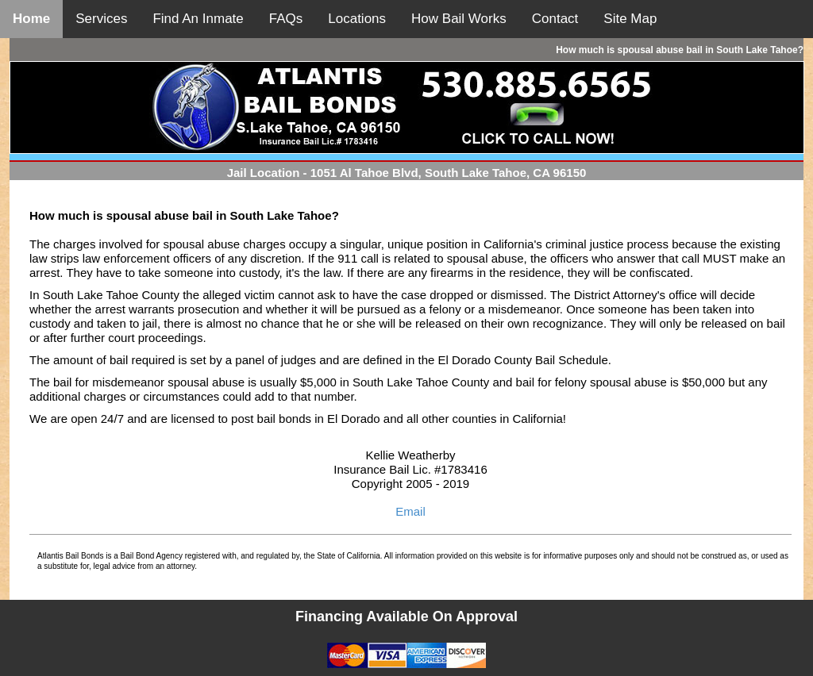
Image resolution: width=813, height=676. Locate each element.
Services (101, 18)
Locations (357, 18)
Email (410, 511)
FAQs (286, 18)
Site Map (630, 18)
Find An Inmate (197, 18)
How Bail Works (459, 18)
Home (31, 18)
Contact (555, 18)
